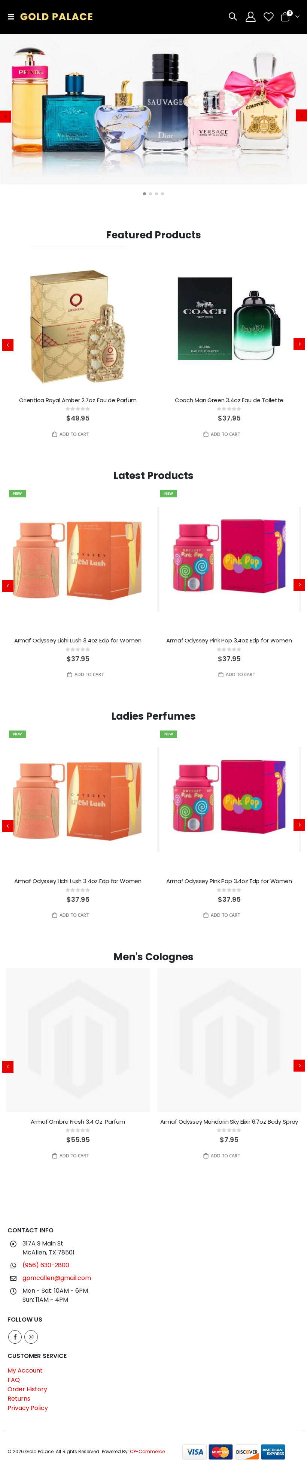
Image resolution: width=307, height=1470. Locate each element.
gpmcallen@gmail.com (56, 1278)
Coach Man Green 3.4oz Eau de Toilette (229, 400)
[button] (145, 193)
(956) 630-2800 (45, 1265)
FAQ (13, 1380)
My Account (25, 1370)
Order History (27, 1389)
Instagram (31, 1337)
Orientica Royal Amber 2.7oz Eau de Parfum (78, 400)
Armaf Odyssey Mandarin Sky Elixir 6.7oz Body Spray (229, 1122)
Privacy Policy (27, 1408)
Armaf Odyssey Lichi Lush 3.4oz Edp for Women (78, 640)
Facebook (15, 1337)
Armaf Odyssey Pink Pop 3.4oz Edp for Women (229, 640)
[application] (153, 117)
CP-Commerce (147, 1451)
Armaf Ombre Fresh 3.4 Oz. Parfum (78, 1122)
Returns (18, 1398)
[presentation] (5, 117)
